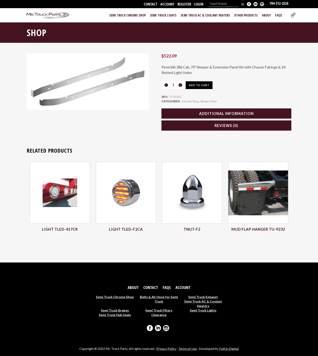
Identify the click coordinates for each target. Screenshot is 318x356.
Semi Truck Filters (158, 310)
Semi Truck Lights (203, 310)
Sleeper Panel (208, 102)
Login (198, 4)
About (133, 287)
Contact (150, 4)
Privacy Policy (166, 348)
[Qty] (173, 85)
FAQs (167, 287)
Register (184, 4)
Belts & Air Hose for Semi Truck (159, 299)
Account (167, 4)
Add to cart (200, 85)
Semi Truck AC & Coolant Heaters (203, 303)
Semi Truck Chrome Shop (115, 297)
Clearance (159, 315)
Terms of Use (187, 348)
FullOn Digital (229, 348)
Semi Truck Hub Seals (115, 315)
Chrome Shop (190, 102)
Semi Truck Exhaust (203, 297)
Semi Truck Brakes (115, 310)
